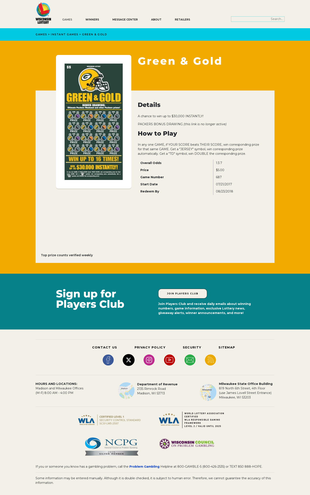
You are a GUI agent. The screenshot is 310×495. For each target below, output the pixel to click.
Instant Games (64, 34)
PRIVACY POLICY (150, 347)
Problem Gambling (144, 466)
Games (67, 19)
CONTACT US (104, 347)
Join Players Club (182, 293)
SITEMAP (227, 347)
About (156, 19)
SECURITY (192, 347)
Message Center (125, 19)
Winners (92, 19)
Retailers (182, 19)
